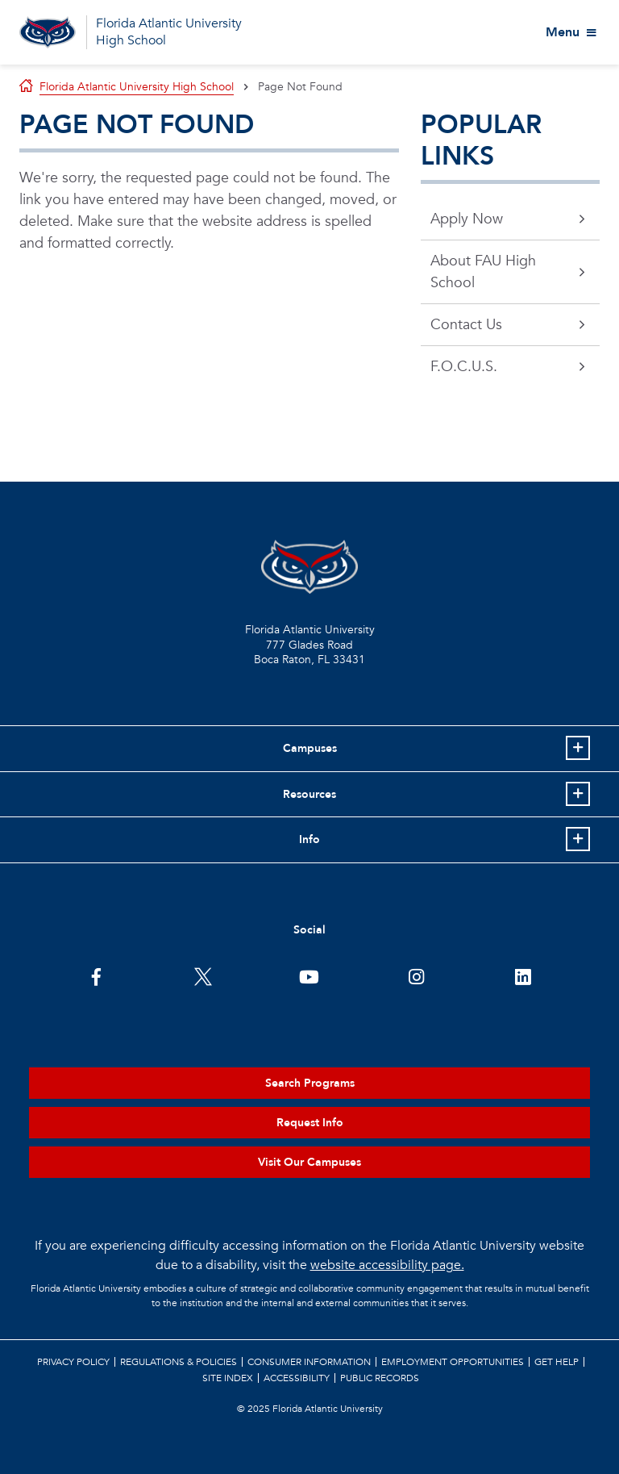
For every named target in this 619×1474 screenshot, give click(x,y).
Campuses (310, 748)
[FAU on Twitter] (203, 975)
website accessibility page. (387, 1265)
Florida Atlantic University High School (169, 32)
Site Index (227, 1378)
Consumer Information (309, 1361)
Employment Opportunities (452, 1361)
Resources (309, 794)
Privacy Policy (73, 1361)
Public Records (379, 1378)
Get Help (556, 1361)
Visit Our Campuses (309, 1162)
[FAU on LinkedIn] (523, 975)
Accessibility (297, 1378)
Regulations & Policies (178, 1361)
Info (309, 839)
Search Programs (310, 1083)
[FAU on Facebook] (96, 975)
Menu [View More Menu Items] (563, 32)
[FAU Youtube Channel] (309, 975)
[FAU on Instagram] (416, 975)
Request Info (309, 1122)
